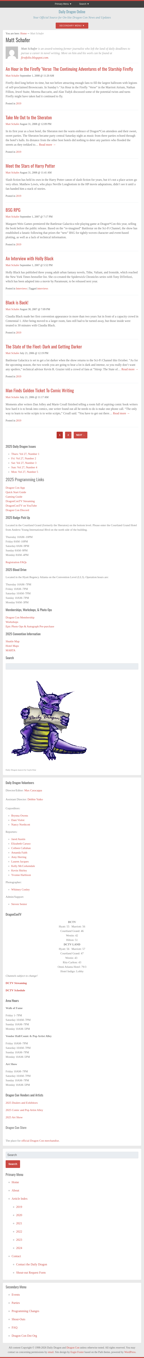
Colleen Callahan (21, 848)
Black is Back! (17, 302)
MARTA (10, 650)
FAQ (14, 1327)
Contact (16, 1256)
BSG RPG (13, 209)
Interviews (21, 288)
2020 (19, 1215)
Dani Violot (17, 820)
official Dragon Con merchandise (40, 1140)
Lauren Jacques (20, 861)
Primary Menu (62, 4)
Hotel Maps (12, 645)
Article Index (20, 1198)
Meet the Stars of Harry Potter (30, 165)
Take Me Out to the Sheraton (29, 117)
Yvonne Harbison (21, 874)
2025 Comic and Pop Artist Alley (24, 1110)
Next (80, 435)
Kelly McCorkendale (23, 866)
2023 (19, 1239)
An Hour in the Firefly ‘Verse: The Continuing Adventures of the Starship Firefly (69, 68)
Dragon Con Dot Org (24, 1335)
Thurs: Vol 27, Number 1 (25, 453)
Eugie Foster (77, 1352)
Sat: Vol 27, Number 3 (23, 462)
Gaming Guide (14, 496)
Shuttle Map (13, 641)
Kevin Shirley (19, 870)
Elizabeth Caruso (21, 843)
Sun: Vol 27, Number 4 (24, 467)
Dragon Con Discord (17, 510)
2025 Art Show (14, 1117)
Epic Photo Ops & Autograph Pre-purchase (30, 626)
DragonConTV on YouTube (21, 505)
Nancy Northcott (20, 824)
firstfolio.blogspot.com (34, 57)
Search (82, 4)
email (51, 1352)
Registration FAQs (16, 562)
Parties (16, 1302)
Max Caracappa (33, 790)
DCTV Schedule (15, 990)
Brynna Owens (19, 815)
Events (16, 1294)
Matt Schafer (12, 75)
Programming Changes (25, 1311)
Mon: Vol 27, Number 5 (24, 471)
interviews (42, 288)
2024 (19, 1248)
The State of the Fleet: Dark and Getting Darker (44, 346)
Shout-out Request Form (31, 1272)
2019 (18, 103)
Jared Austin (18, 839)
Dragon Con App (15, 487)
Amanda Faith (19, 852)
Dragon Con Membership (20, 617)
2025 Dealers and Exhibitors (22, 1102)
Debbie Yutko (35, 799)
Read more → (47, 144)
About (15, 1190)
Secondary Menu (70, 25)
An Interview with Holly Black (29, 258)
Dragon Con (73, 1347)
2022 (19, 1231)
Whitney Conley (20, 889)
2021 (19, 1223)
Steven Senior (19, 904)
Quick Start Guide (16, 492)
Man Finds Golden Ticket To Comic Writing (40, 390)
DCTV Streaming (16, 983)
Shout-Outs (18, 1319)
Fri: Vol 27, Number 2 (23, 458)
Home (23, 33)
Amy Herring (18, 857)
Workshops (12, 621)
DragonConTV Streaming (20, 501)
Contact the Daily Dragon (31, 1264)
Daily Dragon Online (72, 11)
